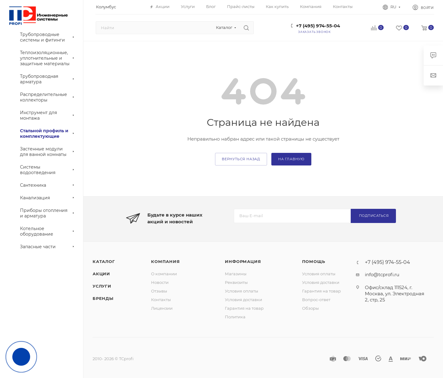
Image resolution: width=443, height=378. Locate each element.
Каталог (104, 261)
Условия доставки (243, 299)
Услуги (102, 286)
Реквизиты (236, 282)
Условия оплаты (241, 290)
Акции (101, 273)
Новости (160, 282)
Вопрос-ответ (316, 299)
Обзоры (310, 308)
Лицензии (162, 308)
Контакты (161, 299)
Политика (235, 316)
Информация (243, 261)
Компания (165, 261)
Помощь (313, 261)
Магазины (235, 273)
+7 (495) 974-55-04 (318, 26)
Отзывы (159, 290)
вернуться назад (241, 159)
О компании (164, 273)
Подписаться (374, 215)
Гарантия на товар (244, 308)
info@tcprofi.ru (382, 274)
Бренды (103, 298)
